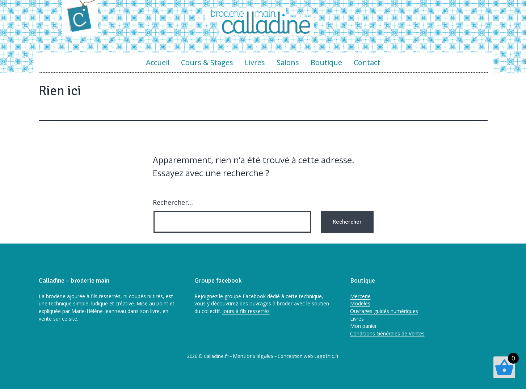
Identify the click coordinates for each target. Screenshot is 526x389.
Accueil (157, 62)
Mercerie (360, 296)
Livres (255, 62)
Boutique (326, 62)
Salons (288, 62)
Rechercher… (173, 202)
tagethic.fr (326, 355)
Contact (367, 62)
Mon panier (363, 325)
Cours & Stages (207, 62)
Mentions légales (253, 355)
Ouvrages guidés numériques (384, 311)
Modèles (360, 303)
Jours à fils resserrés (246, 311)
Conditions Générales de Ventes (387, 333)
